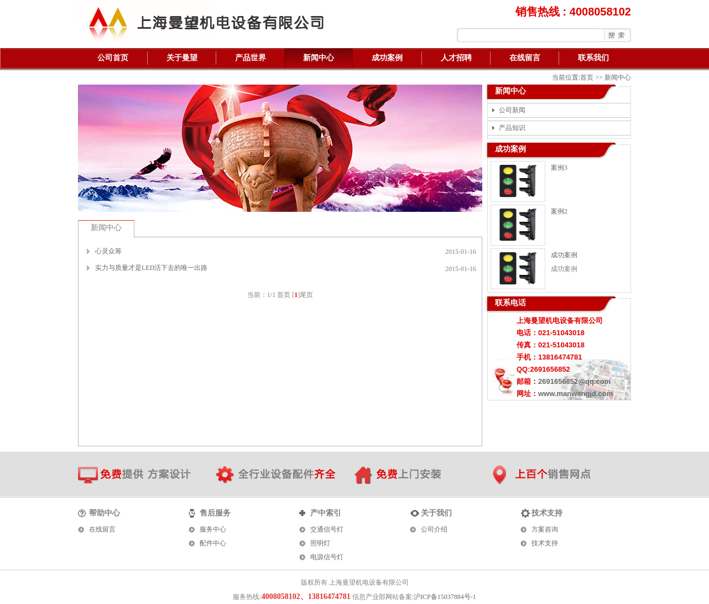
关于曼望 (181, 58)
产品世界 (250, 58)
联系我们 (593, 58)
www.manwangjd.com (575, 393)
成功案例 (387, 58)
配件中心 (213, 543)
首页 (586, 77)
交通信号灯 (326, 529)
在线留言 (524, 58)
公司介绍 (434, 529)
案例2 (559, 211)
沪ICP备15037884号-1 (445, 597)
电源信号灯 (326, 557)
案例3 (559, 167)
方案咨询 (544, 529)
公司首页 (112, 58)
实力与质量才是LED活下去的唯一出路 (151, 268)
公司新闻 (512, 110)
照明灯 (320, 543)
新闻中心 (318, 58)
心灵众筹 (108, 251)
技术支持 (544, 543)
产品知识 (512, 128)
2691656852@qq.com (574, 381)
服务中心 (213, 529)
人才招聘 (456, 58)
